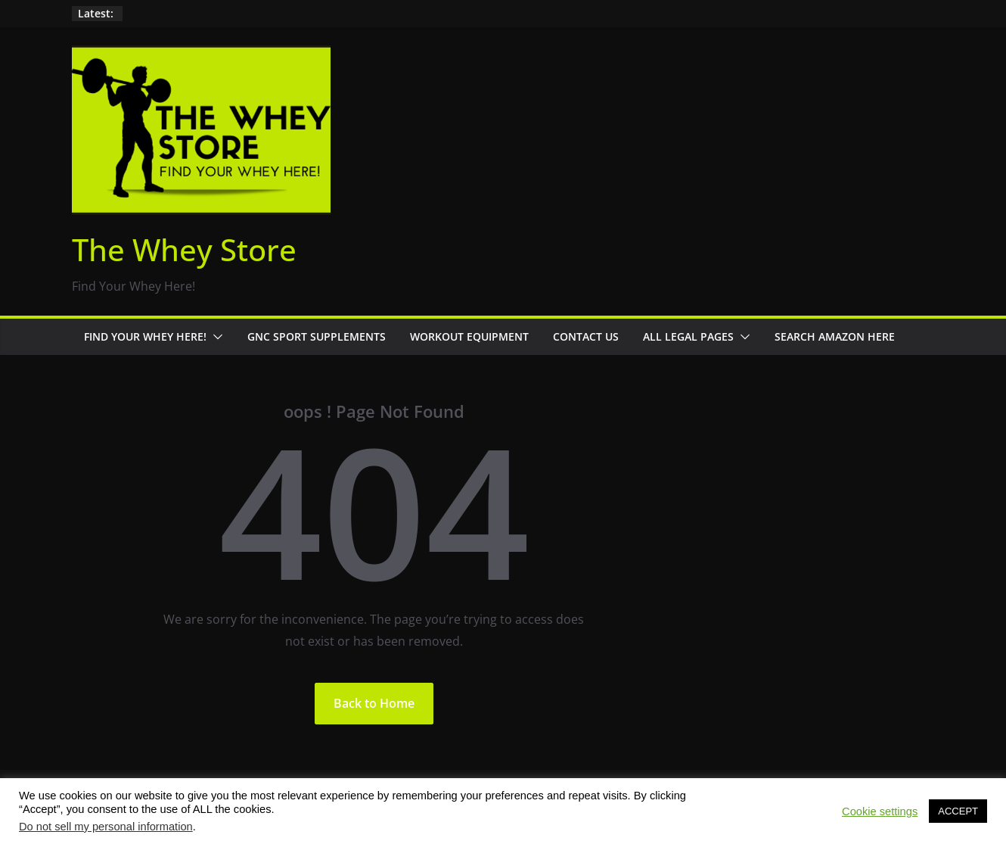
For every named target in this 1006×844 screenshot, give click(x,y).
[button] (214, 336)
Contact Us (586, 336)
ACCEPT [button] (958, 811)
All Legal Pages (688, 336)
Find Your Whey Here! (145, 336)
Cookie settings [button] (880, 811)
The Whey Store (184, 249)
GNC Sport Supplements (316, 336)
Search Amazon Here (835, 336)
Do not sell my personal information (106, 827)
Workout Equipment (469, 336)
